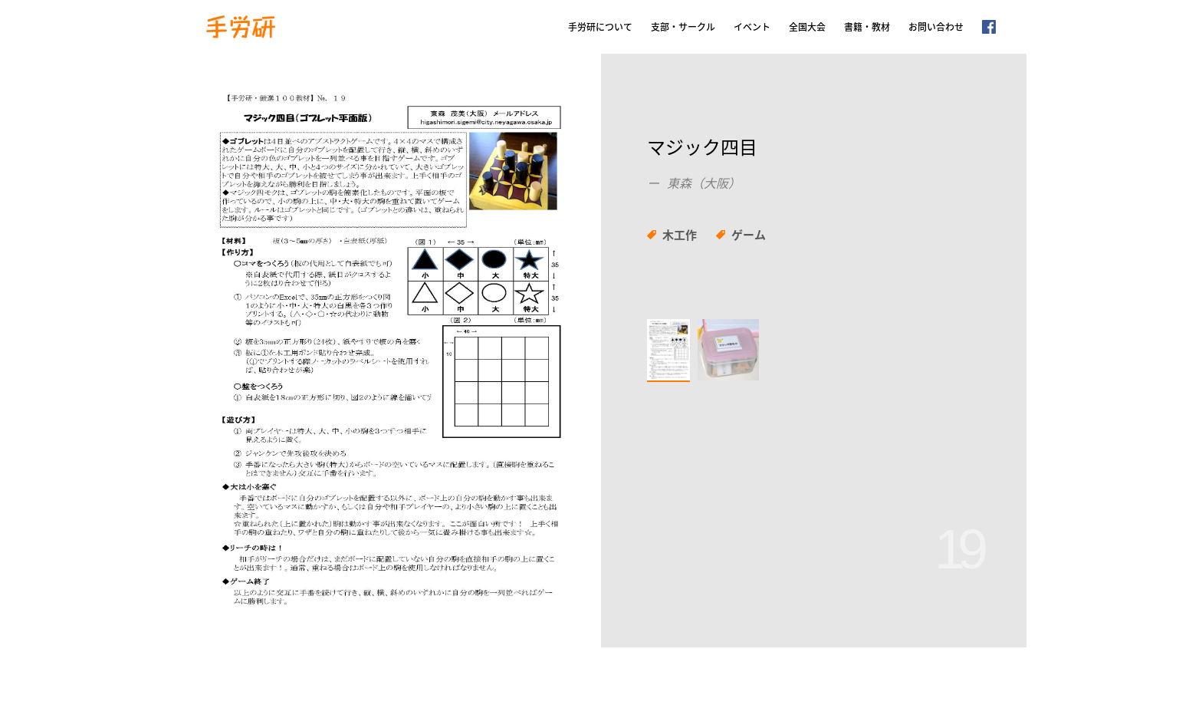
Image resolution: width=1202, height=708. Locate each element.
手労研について (600, 27)
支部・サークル (683, 27)
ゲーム (748, 235)
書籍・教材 (867, 27)
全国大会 (807, 27)
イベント (752, 27)
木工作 (679, 235)
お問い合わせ (936, 27)
